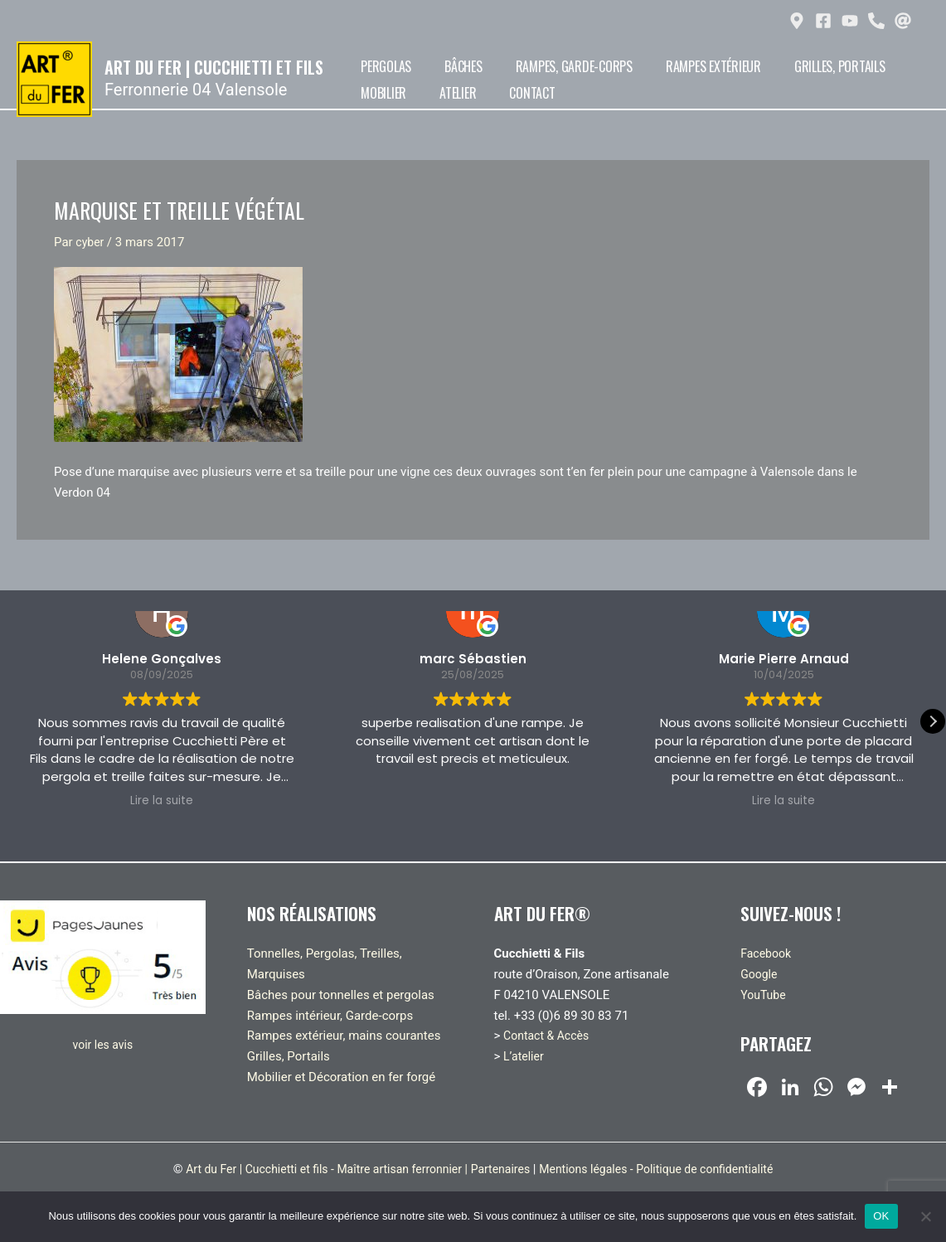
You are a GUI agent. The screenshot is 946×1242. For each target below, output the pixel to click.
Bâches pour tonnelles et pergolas (340, 994)
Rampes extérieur (657, 66)
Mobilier (853, 66)
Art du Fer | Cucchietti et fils (213, 67)
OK (881, 1216)
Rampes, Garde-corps (533, 66)
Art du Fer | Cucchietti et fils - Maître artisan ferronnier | (316, 1169)
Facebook (767, 953)
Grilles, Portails (767, 66)
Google (759, 974)
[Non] (925, 1216)
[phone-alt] (878, 20)
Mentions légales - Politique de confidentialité (668, 1169)
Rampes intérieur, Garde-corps (330, 1015)
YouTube (764, 994)
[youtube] (852, 20)
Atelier (370, 93)
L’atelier (524, 1056)
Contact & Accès (548, 1035)
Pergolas (377, 66)
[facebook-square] (825, 20)
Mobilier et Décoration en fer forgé (341, 1077)
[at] (905, 20)
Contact (429, 93)
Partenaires (502, 1169)
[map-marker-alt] (798, 20)
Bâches (439, 66)
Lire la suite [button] (161, 800)
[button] (932, 721)
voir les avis (102, 1044)
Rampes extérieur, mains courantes (344, 1035)
